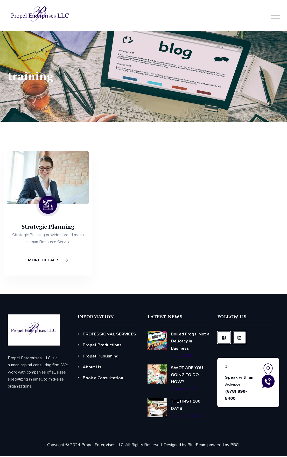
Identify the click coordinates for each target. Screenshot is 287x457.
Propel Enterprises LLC (102, 445)
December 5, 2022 (186, 416)
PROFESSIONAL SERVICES (109, 335)
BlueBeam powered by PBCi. (213, 445)
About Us (92, 367)
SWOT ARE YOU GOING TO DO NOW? (187, 375)
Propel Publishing (100, 357)
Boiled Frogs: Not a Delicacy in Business (190, 342)
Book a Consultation (103, 379)
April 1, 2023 (181, 356)
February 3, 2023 (184, 390)
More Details (44, 260)
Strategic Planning (48, 226)
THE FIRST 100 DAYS (185, 405)
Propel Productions (102, 346)
